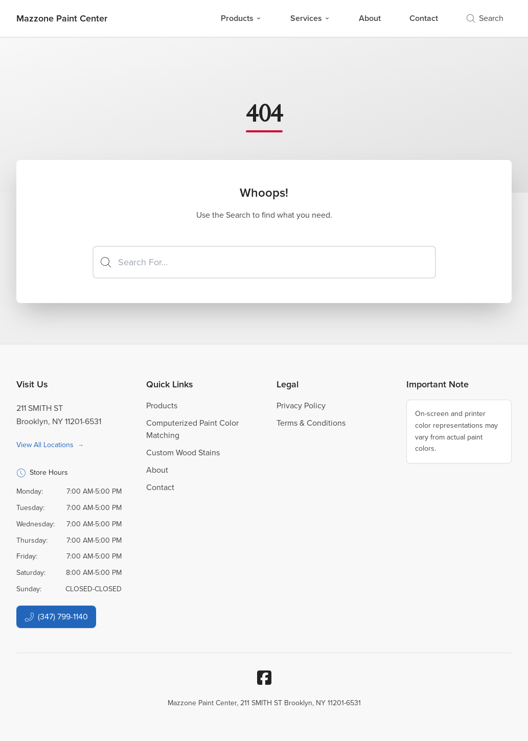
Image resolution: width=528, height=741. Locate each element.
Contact (423, 18)
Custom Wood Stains (183, 452)
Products (241, 18)
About (370, 18)
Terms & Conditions (311, 423)
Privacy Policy (301, 405)
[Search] (264, 262)
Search (485, 18)
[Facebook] (264, 677)
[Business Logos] (61, 18)
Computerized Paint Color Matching (192, 429)
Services (310, 18)
